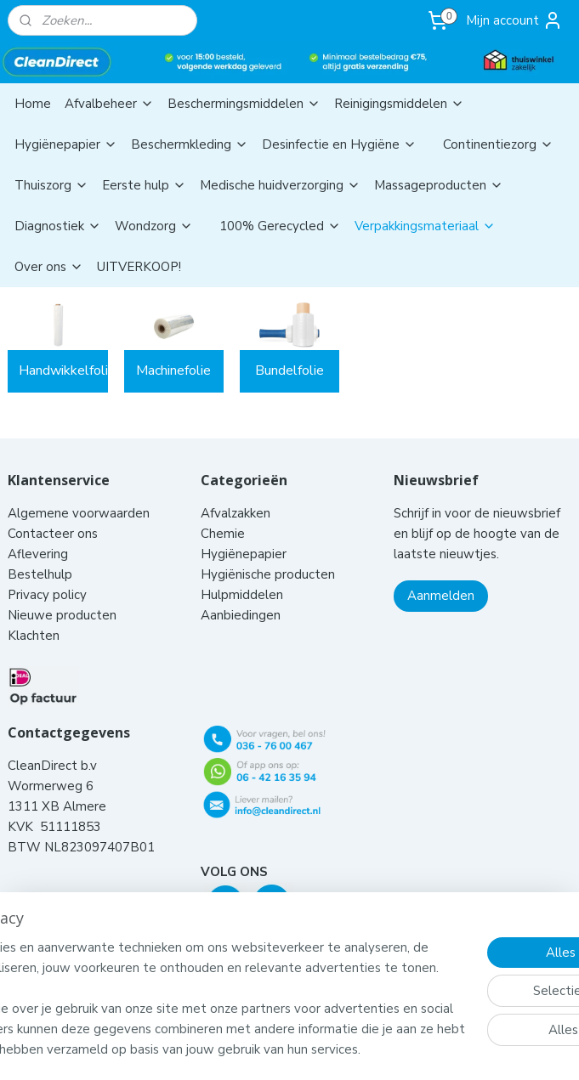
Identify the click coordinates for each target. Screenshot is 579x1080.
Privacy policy (47, 594)
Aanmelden (440, 595)
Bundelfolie (289, 370)
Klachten (34, 635)
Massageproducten (438, 185)
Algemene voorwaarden (80, 513)
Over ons (48, 266)
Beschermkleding (189, 144)
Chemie (223, 533)
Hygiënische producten (269, 574)
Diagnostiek (57, 226)
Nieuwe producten (62, 615)
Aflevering (38, 554)
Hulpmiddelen (244, 594)
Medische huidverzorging (280, 185)
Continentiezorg (498, 144)
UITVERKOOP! (139, 266)
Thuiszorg (51, 185)
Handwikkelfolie (63, 370)
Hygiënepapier (65, 144)
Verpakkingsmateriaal (425, 226)
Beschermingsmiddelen (244, 103)
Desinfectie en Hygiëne (339, 144)
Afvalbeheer (109, 103)
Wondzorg (154, 226)
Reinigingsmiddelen (399, 103)
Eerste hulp (144, 185)
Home (32, 103)
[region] (177, 957)
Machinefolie (173, 370)
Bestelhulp (40, 574)
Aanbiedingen (241, 615)
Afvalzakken (235, 513)
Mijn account (514, 20)
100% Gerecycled (280, 226)
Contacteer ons (54, 533)
